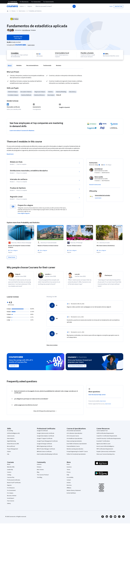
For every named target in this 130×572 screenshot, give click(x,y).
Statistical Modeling (61, 92)
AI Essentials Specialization (74, 431)
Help (68, 475)
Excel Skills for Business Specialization (77, 444)
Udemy (9, 503)
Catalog (9, 475)
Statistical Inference (39, 95)
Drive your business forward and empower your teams (80, 361)
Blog (38, 472)
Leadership (10, 469)
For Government (11, 490)
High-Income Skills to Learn (103, 444)
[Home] (7, 11)
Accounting (10, 431)
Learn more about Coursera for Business (22, 130)
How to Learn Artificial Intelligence (105, 446)
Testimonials (47, 65)
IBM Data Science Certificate (44, 451)
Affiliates (69, 488)
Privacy (69, 472)
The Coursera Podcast (43, 475)
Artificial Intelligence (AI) (13, 433)
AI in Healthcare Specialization (74, 438)
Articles (69, 482)
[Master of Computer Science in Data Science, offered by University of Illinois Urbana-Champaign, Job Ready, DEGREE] (20, 246)
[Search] (74, 6)
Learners (39, 464)
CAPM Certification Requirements (105, 433)
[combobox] (52, 6)
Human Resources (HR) (13, 444)
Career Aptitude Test (102, 431)
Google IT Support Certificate (44, 438)
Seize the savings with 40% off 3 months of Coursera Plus (21, 361)
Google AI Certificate (42, 431)
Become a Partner (11, 496)
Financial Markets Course (73, 446)
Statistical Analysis (13, 92)
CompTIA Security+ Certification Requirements (109, 438)
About (10, 65)
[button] (30, 6)
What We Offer (11, 467)
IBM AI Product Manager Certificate (46, 449)
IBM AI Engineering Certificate (44, 446)
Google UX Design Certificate (44, 444)
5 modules (15, 53)
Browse (14, 11)
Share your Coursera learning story (106, 454)
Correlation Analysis (13, 95)
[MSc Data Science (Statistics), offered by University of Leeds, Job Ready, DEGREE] (109, 245)
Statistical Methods (26, 95)
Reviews (58, 65)
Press (68, 464)
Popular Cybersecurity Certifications (106, 451)
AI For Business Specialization (74, 433)
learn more (103, 401)
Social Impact (10, 498)
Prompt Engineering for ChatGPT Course (77, 451)
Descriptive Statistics (26, 92)
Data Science (22, 11)
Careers (9, 472)
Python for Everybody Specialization (76, 454)
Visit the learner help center (97, 395)
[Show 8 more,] (12, 257)
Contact (69, 480)
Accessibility (70, 477)
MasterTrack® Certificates (14, 482)
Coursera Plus (10, 477)
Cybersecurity (10, 436)
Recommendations (32, 65)
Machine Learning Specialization (75, 449)
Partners (39, 467)
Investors (69, 467)
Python (9, 451)
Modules (19, 65)
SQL (8, 454)
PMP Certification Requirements (105, 449)
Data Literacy (72, 92)
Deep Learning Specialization (74, 441)
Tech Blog (39, 477)
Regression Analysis (40, 92)
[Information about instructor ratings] (99, 165)
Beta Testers (40, 469)
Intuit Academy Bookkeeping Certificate (47, 454)
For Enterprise (11, 488)
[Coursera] (12, 6)
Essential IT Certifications (103, 441)
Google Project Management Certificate (47, 441)
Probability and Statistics (35, 11)
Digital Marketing (11, 441)
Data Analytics (10, 438)
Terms (68, 469)
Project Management (12, 449)
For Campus (10, 493)
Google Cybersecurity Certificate (45, 433)
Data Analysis (51, 95)
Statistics (50, 92)
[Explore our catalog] (23, 6)
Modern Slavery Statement (74, 490)
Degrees (9, 485)
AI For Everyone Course (73, 436)
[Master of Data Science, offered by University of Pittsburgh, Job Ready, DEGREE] (79, 245)
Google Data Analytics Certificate (45, 436)
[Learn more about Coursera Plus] (31, 45)
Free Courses (10, 501)
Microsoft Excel (11, 446)
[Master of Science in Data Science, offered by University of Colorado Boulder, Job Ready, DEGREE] (50, 245)
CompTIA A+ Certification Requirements (107, 436)
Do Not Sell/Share (71, 493)
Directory (69, 485)
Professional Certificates (13, 480)
